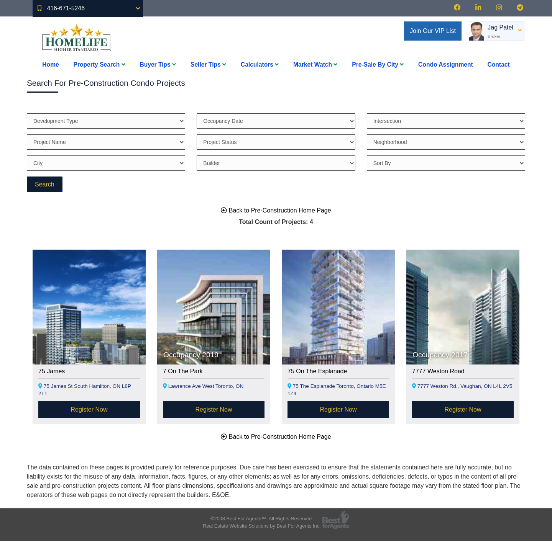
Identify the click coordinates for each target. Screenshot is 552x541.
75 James (51, 371)
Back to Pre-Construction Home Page (276, 210)
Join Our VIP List (433, 31)
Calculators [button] (260, 64)
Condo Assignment (445, 64)
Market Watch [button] (315, 64)
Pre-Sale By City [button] (378, 64)
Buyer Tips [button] (158, 64)
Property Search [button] (99, 64)
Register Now (89, 409)
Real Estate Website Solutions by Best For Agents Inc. (262, 526)
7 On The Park (183, 371)
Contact (499, 64)
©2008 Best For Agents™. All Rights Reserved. (261, 518)
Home (50, 64)
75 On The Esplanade (317, 371)
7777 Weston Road (438, 371)
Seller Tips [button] (208, 64)
